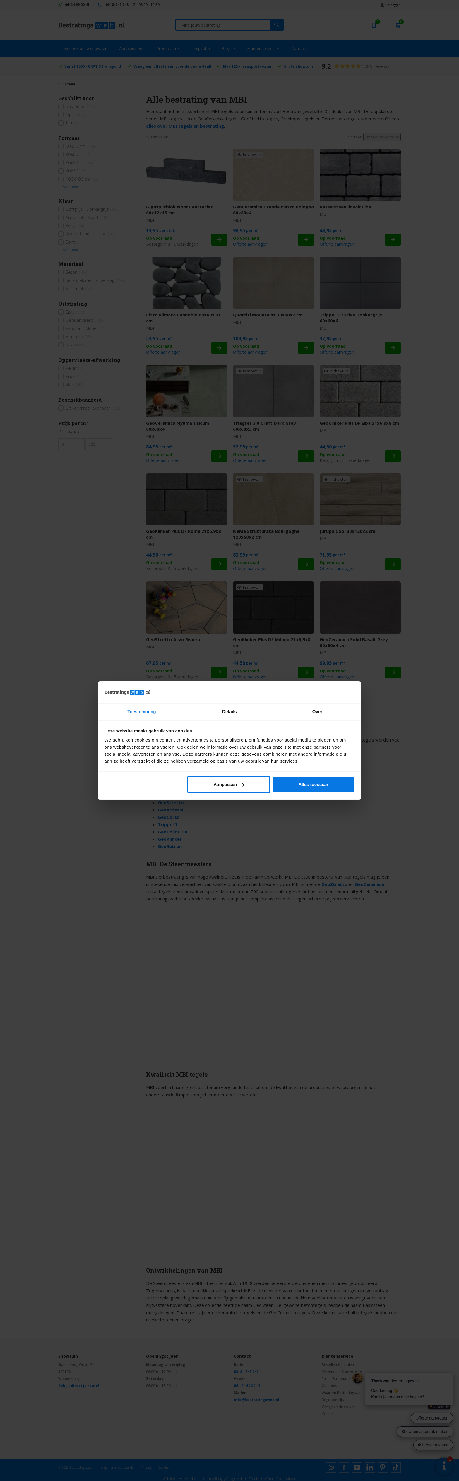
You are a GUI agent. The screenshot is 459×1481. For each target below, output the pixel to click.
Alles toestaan (313, 784)
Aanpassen (229, 784)
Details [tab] (229, 711)
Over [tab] (317, 711)
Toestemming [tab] (141, 711)
